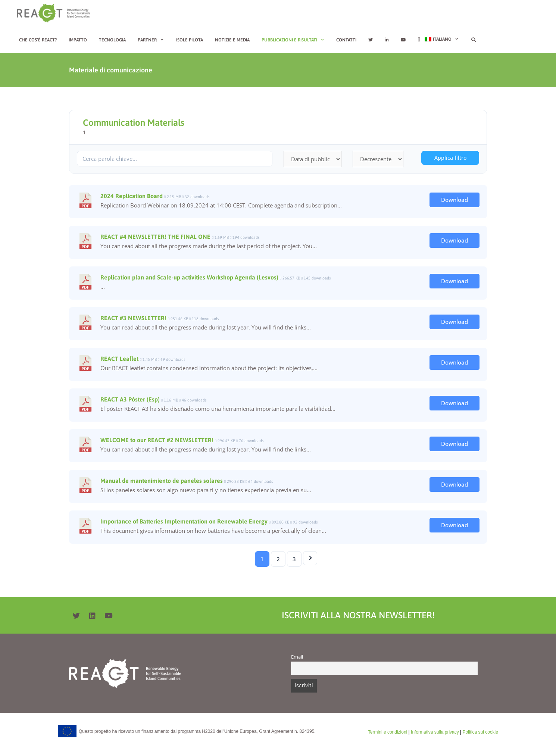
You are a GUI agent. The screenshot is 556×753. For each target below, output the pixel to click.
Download (454, 199)
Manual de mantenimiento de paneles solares (161, 480)
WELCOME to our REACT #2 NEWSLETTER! (156, 440)
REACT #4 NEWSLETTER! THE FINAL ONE (155, 236)
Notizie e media (232, 40)
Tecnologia (112, 40)
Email (297, 657)
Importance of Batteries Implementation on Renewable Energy (184, 521)
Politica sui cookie (480, 732)
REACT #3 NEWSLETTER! (133, 318)
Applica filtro (450, 157)
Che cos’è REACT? (38, 40)
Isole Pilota (189, 40)
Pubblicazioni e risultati (296, 40)
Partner (154, 40)
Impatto (78, 40)
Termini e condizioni (387, 732)
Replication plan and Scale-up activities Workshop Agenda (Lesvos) (189, 277)
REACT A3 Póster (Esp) (130, 399)
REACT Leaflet (119, 358)
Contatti (346, 40)
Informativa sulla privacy (435, 732)
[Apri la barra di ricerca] (473, 40)
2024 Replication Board (131, 196)
